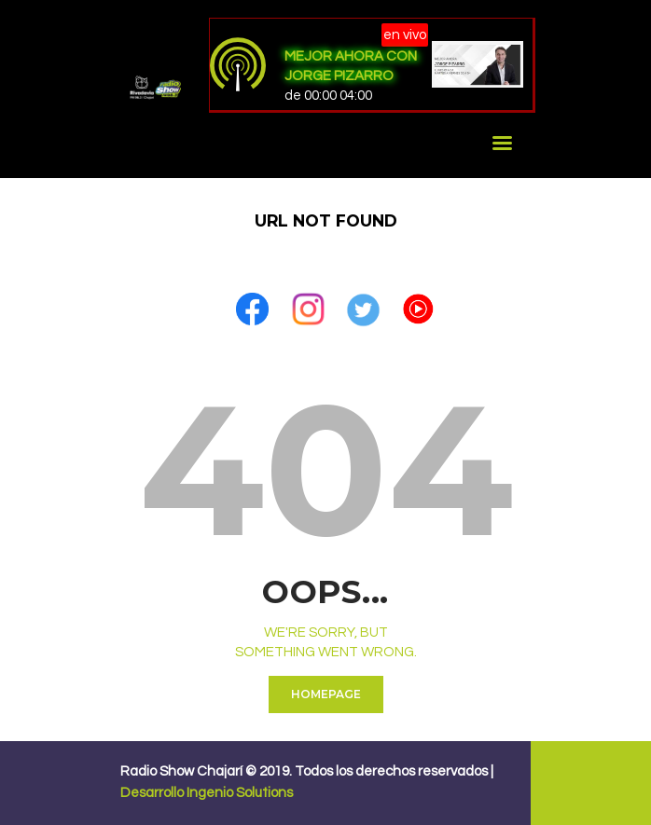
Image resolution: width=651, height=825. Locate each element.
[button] (252, 301)
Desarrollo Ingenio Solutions (206, 793)
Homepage (326, 694)
